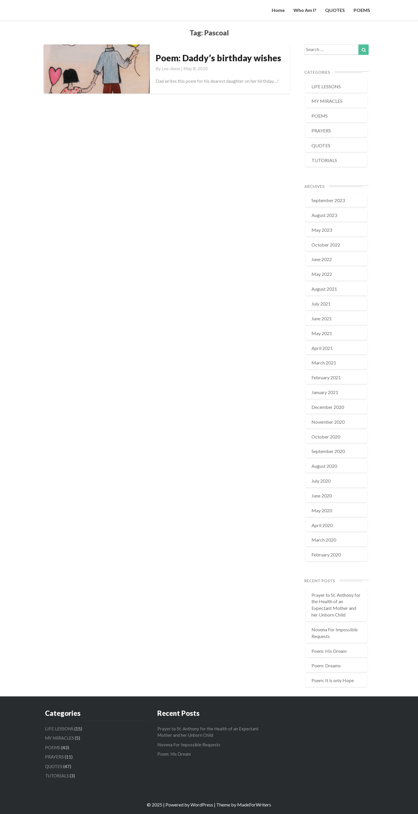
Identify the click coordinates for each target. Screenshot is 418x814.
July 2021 (321, 303)
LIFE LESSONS (326, 86)
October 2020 (325, 436)
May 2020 (321, 510)
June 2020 (321, 495)
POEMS (362, 10)
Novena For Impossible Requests (188, 744)
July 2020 (321, 481)
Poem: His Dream (329, 651)
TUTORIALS (324, 160)
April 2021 (322, 348)
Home (278, 10)
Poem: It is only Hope (332, 680)
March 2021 (323, 362)
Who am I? (304, 10)
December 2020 (327, 407)
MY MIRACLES (327, 101)
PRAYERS (321, 130)
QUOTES (335, 10)
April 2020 (322, 525)
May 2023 (321, 230)
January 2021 (324, 392)
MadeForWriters (254, 804)
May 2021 (321, 333)
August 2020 (324, 466)
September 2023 (328, 200)
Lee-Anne (171, 68)
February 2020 (326, 554)
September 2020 (328, 451)
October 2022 (325, 244)
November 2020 (328, 422)
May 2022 (321, 274)
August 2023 (324, 215)
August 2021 (324, 289)
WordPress (201, 804)
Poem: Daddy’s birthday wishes (218, 58)
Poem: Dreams (326, 665)
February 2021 (326, 377)
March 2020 (323, 539)
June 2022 (321, 259)
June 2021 (321, 318)
